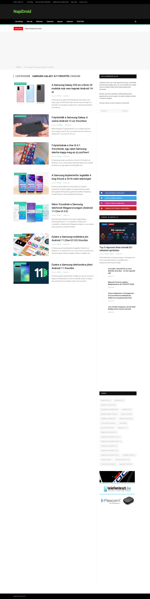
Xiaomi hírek (106, 459)
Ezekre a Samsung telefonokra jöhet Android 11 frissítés (72, 266)
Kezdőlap (30, 2)
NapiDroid (22, 11)
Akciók (29, 21)
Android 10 (119, 400)
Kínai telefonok (126, 418)
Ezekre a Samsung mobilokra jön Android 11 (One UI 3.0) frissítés (70, 238)
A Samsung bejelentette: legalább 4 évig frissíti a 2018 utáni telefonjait (71, 177)
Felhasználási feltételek (42, 2)
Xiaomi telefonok (108, 464)
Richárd (60, 125)
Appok (59, 21)
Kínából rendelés (108, 418)
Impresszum (83, 2)
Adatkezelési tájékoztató (61, 2)
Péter (59, 96)
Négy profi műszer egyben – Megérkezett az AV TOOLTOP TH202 (121, 283)
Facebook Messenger (109, 409)
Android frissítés (108, 405)
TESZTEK (80, 21)
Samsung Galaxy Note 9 (110, 437)
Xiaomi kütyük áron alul (33, 28)
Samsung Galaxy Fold (110, 455)
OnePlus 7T (122, 428)
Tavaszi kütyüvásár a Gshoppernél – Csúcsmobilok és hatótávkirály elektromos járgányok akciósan (121, 295)
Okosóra (123, 423)
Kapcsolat (74, 2)
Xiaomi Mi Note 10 (122, 459)
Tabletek (49, 21)
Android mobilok (20, 83)
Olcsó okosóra (107, 428)
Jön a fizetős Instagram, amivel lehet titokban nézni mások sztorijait (121, 308)
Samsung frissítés (108, 432)
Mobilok (39, 21)
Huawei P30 (126, 409)
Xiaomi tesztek (126, 464)
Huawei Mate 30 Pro (109, 414)
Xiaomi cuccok (129, 455)
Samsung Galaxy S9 (109, 446)
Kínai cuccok (126, 414)
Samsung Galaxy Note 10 (111, 441)
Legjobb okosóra (108, 423)
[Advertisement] (75, 47)
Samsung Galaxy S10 (109, 450)
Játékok (69, 21)
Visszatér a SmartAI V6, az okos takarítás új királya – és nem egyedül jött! (121, 271)
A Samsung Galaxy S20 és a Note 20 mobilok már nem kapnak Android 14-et (72, 88)
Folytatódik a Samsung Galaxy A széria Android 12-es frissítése (70, 119)
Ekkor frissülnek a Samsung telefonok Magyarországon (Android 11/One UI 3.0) (72, 208)
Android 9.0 (105, 400)
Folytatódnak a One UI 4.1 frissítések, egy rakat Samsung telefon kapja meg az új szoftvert (70, 149)
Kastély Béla (109, 254)
